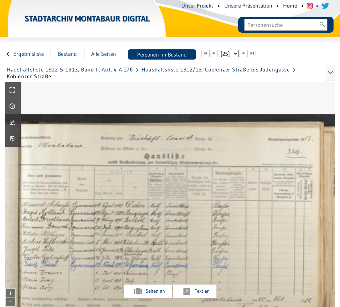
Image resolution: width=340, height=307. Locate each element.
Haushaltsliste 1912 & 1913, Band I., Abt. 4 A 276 (70, 69)
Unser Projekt (197, 5)
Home (290, 5)
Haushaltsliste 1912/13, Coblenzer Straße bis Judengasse (216, 69)
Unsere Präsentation (248, 5)
